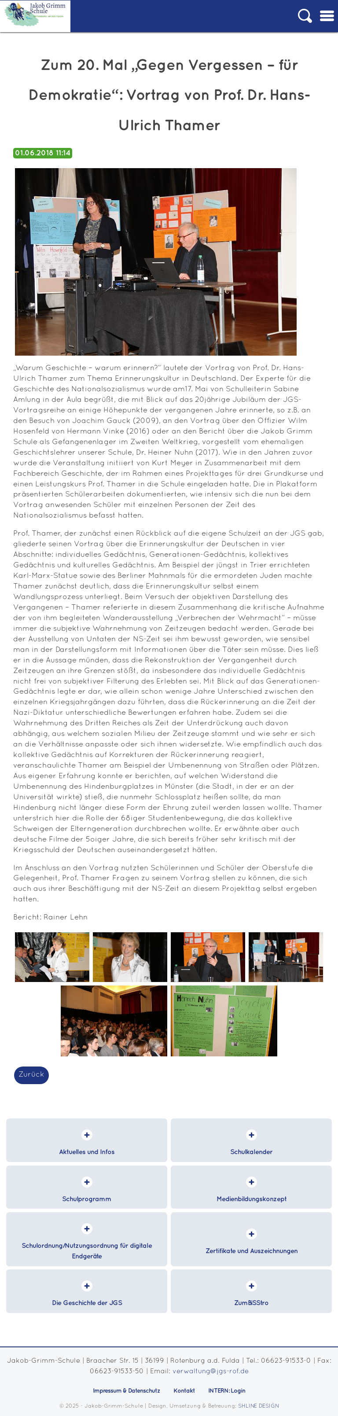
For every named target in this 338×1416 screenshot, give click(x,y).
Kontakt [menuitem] (184, 1391)
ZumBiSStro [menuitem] (251, 1303)
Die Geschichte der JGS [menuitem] (87, 1303)
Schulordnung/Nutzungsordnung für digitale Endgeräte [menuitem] (87, 1251)
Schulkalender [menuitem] (251, 1152)
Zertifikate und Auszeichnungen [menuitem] (252, 1251)
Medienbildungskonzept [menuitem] (252, 1199)
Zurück (31, 1074)
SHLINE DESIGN (258, 1406)
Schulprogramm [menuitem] (86, 1199)
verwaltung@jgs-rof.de (211, 1371)
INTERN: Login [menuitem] (226, 1391)
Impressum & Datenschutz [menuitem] (126, 1391)
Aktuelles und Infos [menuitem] (86, 1152)
